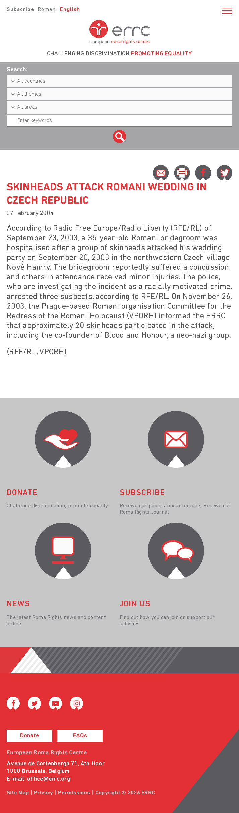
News (18, 604)
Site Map (18, 793)
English (70, 9)
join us (135, 604)
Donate (29, 736)
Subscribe (20, 9)
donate (22, 493)
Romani (47, 9)
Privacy (43, 793)
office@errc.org (48, 779)
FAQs (80, 736)
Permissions (74, 793)
